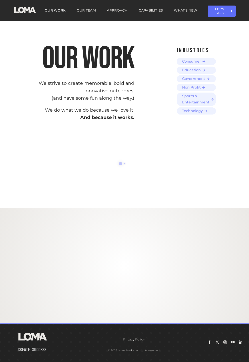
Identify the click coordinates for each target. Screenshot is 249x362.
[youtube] (233, 342)
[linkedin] (240, 342)
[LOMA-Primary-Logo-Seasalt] (25, 7)
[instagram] (225, 342)
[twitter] (217, 342)
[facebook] (209, 342)
